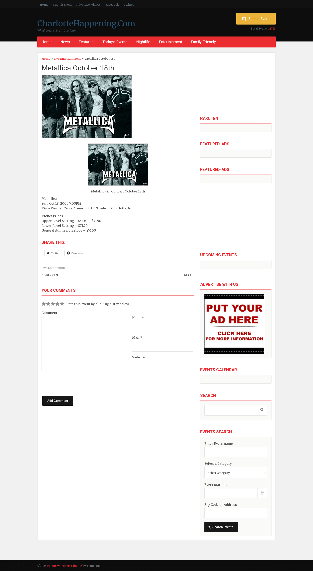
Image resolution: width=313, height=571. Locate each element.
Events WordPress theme (64, 566)
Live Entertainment (67, 58)
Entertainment (170, 41)
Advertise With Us (88, 4)
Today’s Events (114, 41)
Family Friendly (203, 41)
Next (187, 275)
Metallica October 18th (78, 68)
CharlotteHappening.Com (86, 24)
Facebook (112, 4)
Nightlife (143, 41)
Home (44, 4)
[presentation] (79, 379)
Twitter (129, 4)
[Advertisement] (235, 84)
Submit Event (62, 4)
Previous (51, 275)
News (65, 41)
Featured (86, 41)
